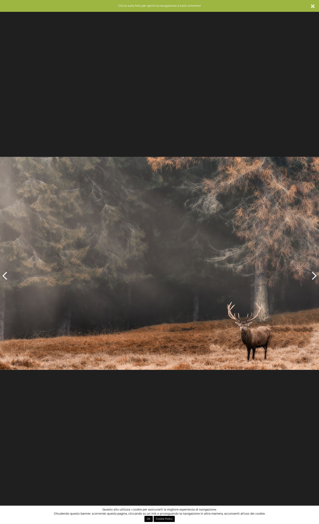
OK (149, 519)
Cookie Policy (164, 519)
